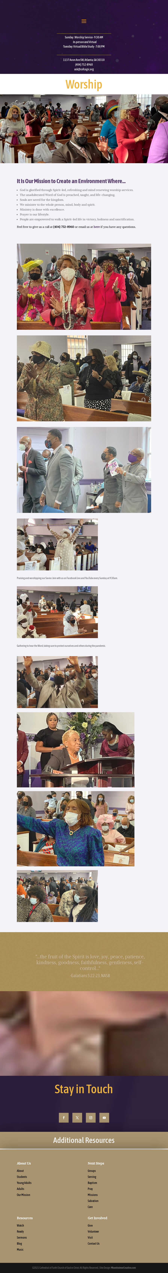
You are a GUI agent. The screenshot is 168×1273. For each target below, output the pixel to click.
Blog (19, 1247)
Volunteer (93, 1235)
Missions (93, 1199)
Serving (92, 1181)
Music (20, 1254)
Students (22, 1181)
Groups (92, 1175)
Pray (90, 1193)
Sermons (22, 1241)
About (20, 1175)
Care (90, 1211)
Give (90, 1229)
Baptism (92, 1187)
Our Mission (23, 1199)
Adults (20, 1193)
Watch (20, 1229)
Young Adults (24, 1187)
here (97, 227)
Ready (20, 1235)
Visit (90, 1241)
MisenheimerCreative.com (123, 1267)
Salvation (93, 1205)
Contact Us (94, 1247)
